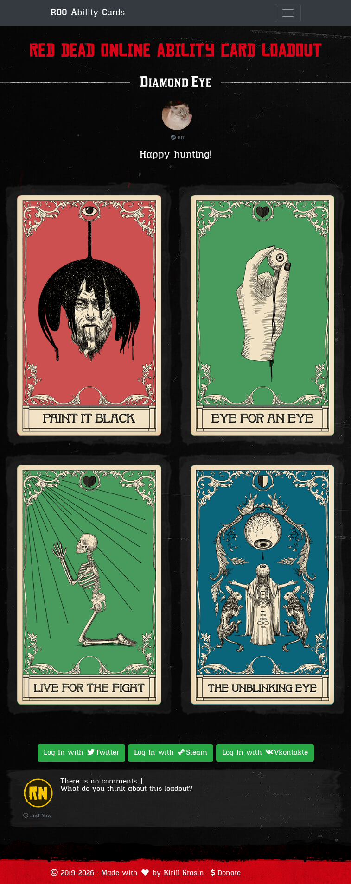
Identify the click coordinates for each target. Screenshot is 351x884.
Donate (229, 873)
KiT (178, 138)
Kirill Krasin (184, 873)
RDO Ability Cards (88, 13)
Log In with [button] (81, 752)
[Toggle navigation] (288, 13)
